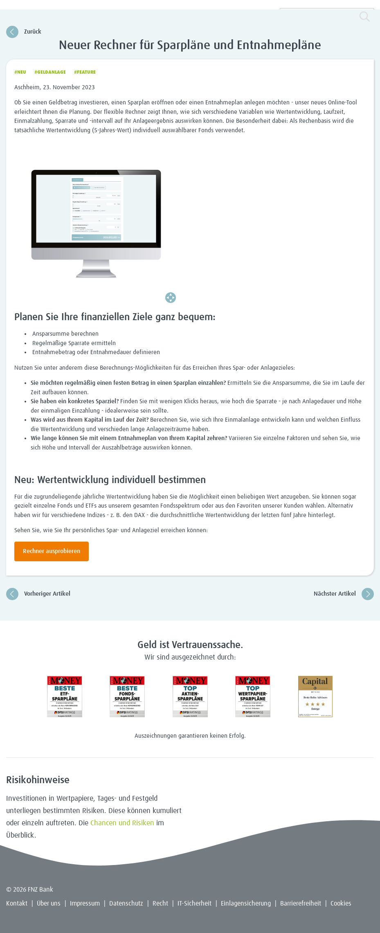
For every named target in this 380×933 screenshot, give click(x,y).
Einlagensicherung (246, 903)
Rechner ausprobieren (51, 551)
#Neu (20, 72)
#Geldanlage (50, 72)
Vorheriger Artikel (38, 594)
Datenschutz (126, 903)
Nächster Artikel (344, 594)
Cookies (341, 903)
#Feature (85, 72)
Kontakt (16, 903)
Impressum (85, 903)
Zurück (23, 32)
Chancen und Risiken (122, 823)
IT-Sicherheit (194, 903)
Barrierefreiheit (300, 903)
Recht (160, 903)
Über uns (49, 903)
